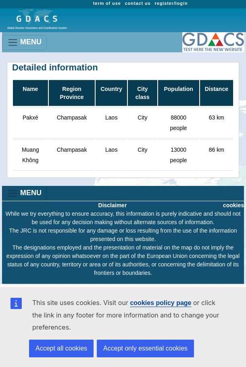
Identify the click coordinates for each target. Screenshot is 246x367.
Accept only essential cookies (145, 348)
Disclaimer (112, 205)
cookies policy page (160, 302)
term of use (107, 3)
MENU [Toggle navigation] (24, 42)
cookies (233, 205)
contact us (138, 3)
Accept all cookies (61, 348)
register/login (171, 3)
